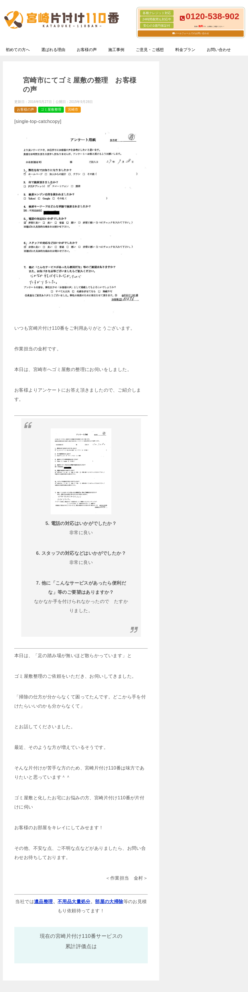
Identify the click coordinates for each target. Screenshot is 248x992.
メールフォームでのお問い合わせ (192, 33)
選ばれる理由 (53, 49)
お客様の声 (87, 49)
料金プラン (185, 49)
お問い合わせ (219, 49)
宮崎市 (73, 110)
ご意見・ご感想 (150, 49)
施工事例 (116, 49)
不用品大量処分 (74, 901)
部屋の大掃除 (109, 901)
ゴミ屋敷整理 (51, 110)
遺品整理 (43, 901)
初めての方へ (18, 49)
